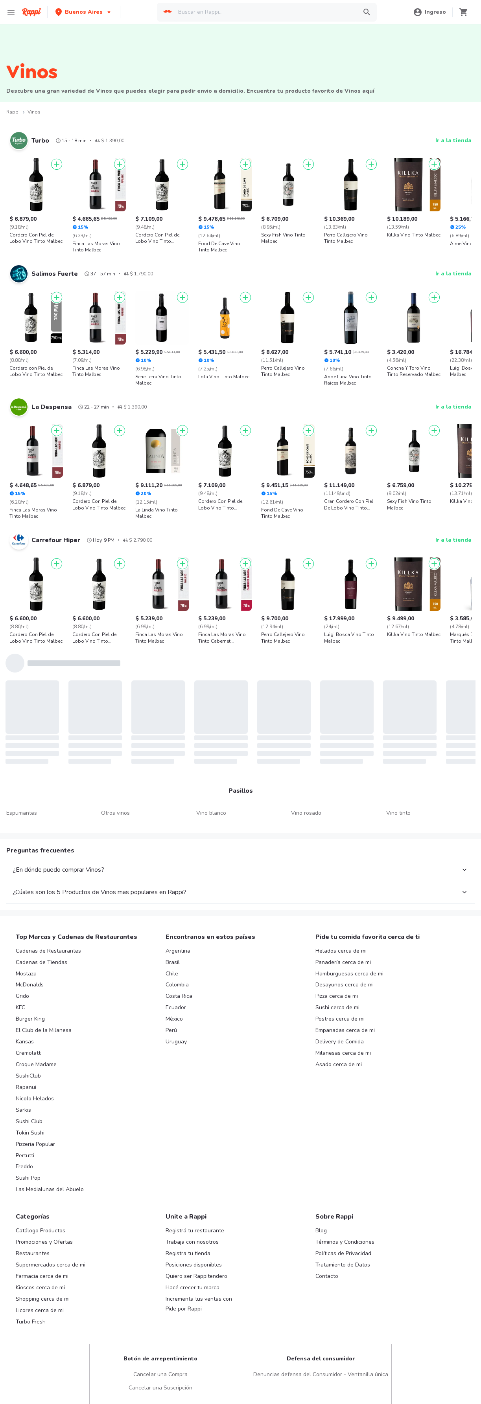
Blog (321, 1227)
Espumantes (21, 813)
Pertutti (25, 1152)
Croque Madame (36, 1061)
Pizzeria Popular (35, 1141)
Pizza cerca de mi (336, 993)
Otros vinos (115, 813)
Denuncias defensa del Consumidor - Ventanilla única (320, 1371)
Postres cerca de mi (340, 1015)
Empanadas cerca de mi (345, 1027)
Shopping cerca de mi (43, 1296)
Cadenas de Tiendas (41, 959)
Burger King (30, 1015)
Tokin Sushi (30, 1129)
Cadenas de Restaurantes (48, 947)
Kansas (25, 1038)
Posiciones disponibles (194, 1261)
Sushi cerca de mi (337, 1004)
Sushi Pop (28, 1175)
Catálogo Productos (40, 1227)
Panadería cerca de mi (343, 959)
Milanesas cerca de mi (343, 1050)
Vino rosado (306, 813)
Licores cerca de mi (40, 1307)
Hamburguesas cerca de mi (349, 970)
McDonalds (30, 981)
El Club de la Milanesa (44, 1027)
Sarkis (23, 1107)
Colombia (177, 981)
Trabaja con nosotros (192, 1239)
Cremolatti (29, 1050)
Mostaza (26, 970)
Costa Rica (179, 993)
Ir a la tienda (453, 140)
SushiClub (28, 1072)
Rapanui (26, 1084)
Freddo (24, 1163)
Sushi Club (29, 1118)
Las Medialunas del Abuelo (50, 1186)
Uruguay (176, 1038)
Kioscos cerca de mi (40, 1284)
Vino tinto (398, 813)
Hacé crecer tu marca (192, 1284)
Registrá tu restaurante (195, 1227)
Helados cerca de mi (341, 947)
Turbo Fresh (31, 1318)
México (174, 1015)
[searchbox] (265, 12)
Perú (171, 1027)
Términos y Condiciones (344, 1239)
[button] (84, 12)
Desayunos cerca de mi (344, 981)
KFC (20, 1004)
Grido (22, 993)
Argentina (178, 947)
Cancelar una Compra (160, 1371)
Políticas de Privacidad (343, 1250)
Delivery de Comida (339, 1038)
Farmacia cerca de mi (42, 1273)
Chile (172, 970)
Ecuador (176, 1004)
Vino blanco (211, 813)
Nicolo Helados (35, 1095)
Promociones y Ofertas (44, 1239)
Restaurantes (33, 1250)
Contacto (326, 1273)
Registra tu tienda (188, 1250)
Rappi (13, 112)
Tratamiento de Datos (342, 1261)
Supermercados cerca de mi (50, 1261)
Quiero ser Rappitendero (196, 1273)
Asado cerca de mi (338, 1061)
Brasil (173, 959)
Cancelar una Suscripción (160, 1384)
